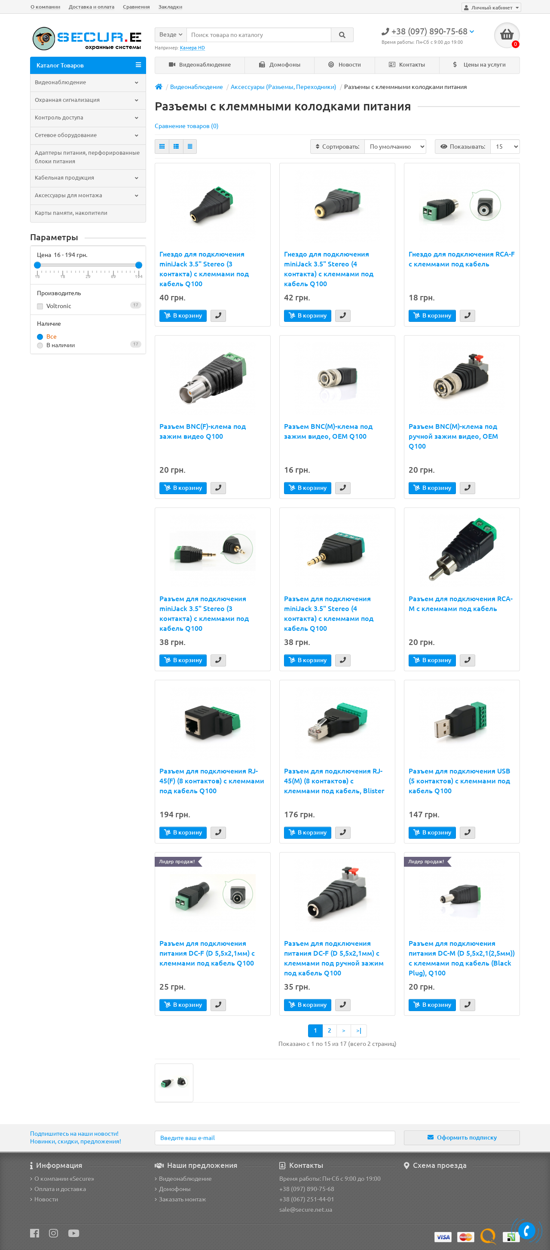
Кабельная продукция (87, 177)
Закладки (170, 6)
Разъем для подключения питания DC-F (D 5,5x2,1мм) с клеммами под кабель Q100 (207, 953)
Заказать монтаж (180, 1199)
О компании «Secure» (62, 1178)
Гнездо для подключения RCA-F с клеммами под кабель (462, 259)
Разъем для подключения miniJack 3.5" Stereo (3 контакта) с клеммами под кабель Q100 (204, 613)
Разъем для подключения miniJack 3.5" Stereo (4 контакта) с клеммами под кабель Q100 (328, 613)
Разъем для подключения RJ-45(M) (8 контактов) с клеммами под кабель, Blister (334, 781)
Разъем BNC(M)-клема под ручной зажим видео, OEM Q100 (453, 436)
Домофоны (279, 64)
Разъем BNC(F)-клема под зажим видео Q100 (202, 431)
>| (358, 1030)
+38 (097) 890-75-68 (306, 1189)
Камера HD (192, 47)
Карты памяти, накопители (71, 213)
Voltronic (88, 306)
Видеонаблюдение (200, 64)
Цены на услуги (479, 64)
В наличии (88, 345)
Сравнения (136, 6)
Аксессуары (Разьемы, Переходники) (283, 86)
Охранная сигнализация (87, 100)
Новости (344, 64)
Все (47, 336)
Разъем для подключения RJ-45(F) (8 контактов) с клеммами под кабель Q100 (211, 781)
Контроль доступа (87, 117)
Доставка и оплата (91, 6)
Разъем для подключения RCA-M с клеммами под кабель (461, 603)
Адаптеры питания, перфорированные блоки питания (87, 157)
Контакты (407, 64)
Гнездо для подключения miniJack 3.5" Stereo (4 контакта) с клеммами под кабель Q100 (328, 268)
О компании (45, 6)
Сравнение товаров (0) (187, 125)
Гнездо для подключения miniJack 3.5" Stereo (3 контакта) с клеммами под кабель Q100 (204, 268)
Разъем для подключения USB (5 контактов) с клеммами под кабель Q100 (459, 781)
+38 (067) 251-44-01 (306, 1199)
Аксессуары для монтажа (87, 195)
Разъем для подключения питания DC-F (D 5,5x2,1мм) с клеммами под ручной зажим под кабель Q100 (334, 958)
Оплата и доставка (58, 1189)
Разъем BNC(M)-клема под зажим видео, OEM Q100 (328, 431)
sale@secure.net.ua (305, 1209)
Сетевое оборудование (87, 135)
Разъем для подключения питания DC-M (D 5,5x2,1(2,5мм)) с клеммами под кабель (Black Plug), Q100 (462, 958)
